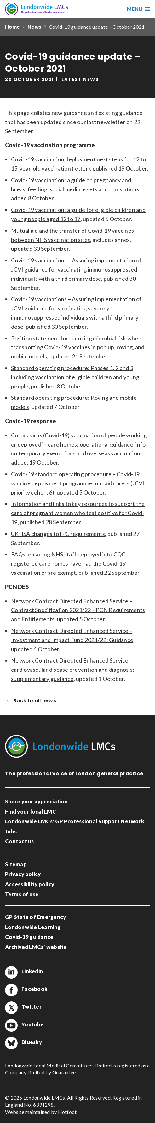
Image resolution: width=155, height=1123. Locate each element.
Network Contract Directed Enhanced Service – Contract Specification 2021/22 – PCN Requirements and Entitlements (78, 610)
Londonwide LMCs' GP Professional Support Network (74, 821)
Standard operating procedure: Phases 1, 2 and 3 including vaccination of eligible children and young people (75, 377)
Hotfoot (67, 1112)
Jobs (11, 831)
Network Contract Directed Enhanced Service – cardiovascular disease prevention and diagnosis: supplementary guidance (72, 669)
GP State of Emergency (35, 917)
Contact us (19, 841)
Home (12, 27)
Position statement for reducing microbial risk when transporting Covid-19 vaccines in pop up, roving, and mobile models (77, 347)
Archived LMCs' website (36, 947)
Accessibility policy (29, 884)
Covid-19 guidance (29, 937)
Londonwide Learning (33, 927)
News (34, 27)
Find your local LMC (30, 811)
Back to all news (34, 701)
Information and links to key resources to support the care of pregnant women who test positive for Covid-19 (78, 512)
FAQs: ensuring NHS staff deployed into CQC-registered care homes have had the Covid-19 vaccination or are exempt (69, 563)
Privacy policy (23, 874)
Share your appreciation (36, 801)
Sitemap (16, 864)
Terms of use (21, 894)
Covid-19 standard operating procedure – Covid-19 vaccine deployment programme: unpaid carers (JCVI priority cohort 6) (77, 483)
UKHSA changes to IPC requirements (58, 533)
